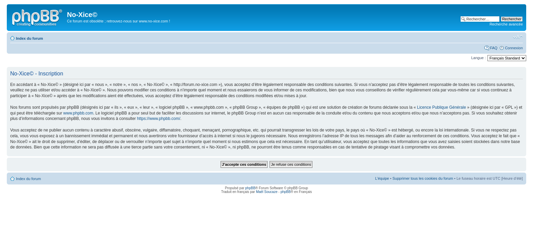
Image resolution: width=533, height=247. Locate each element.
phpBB (250, 188)
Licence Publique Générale (441, 107)
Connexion (514, 48)
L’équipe (382, 178)
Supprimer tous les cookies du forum (422, 178)
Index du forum (29, 38)
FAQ (493, 48)
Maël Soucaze (266, 192)
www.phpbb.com (78, 113)
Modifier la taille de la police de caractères (518, 37)
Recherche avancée (506, 24)
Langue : (478, 58)
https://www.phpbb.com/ (158, 118)
